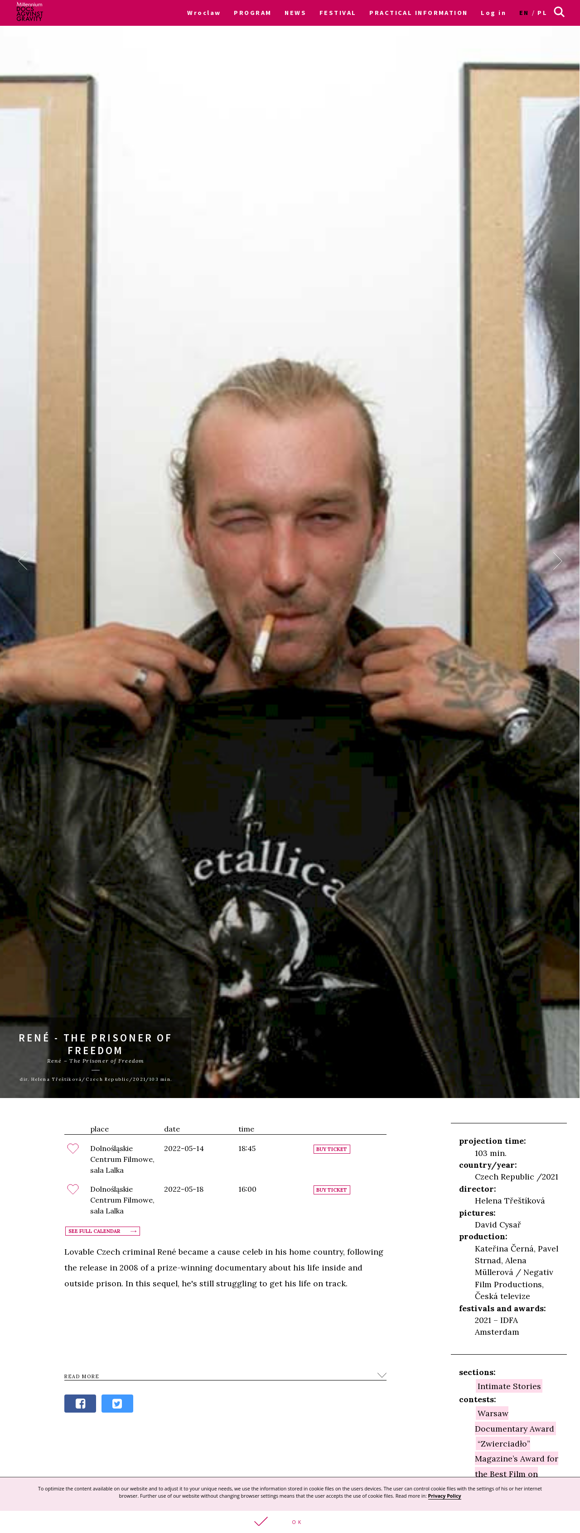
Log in (493, 13)
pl (542, 13)
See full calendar (94, 1231)
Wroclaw (204, 13)
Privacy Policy (444, 1496)
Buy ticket (331, 1149)
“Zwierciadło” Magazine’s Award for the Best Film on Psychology (516, 1466)
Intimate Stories (509, 1386)
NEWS (295, 13)
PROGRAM (252, 13)
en (524, 13)
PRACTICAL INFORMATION (418, 13)
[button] (290, 1522)
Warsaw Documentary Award (514, 1420)
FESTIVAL (338, 13)
